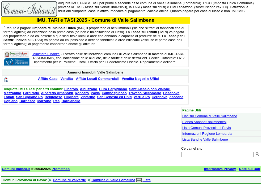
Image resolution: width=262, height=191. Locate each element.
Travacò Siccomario (145, 93)
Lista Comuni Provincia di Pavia (206, 128)
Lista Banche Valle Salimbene (205, 139)
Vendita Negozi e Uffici (140, 79)
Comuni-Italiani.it (16, 169)
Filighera (71, 97)
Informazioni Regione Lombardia (207, 134)
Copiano (11, 101)
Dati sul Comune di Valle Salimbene (209, 116)
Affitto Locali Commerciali (97, 79)
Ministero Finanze (46, 54)
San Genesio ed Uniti (114, 97)
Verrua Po (142, 97)
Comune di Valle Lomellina (113, 180)
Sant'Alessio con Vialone (149, 89)
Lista (146, 180)
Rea (56, 101)
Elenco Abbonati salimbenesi (204, 122)
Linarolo (71, 89)
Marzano (44, 101)
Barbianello (71, 101)
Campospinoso (114, 93)
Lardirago (31, 93)
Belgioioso (53, 97)
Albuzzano (88, 89)
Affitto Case (47, 79)
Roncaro (82, 93)
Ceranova (159, 97)
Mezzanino (12, 93)
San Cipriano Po (29, 97)
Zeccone (176, 97)
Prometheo (61, 169)
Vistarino (88, 97)
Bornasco (27, 101)
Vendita (67, 79)
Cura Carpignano (113, 89)
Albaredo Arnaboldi (57, 93)
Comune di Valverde (69, 180)
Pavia (95, 93)
